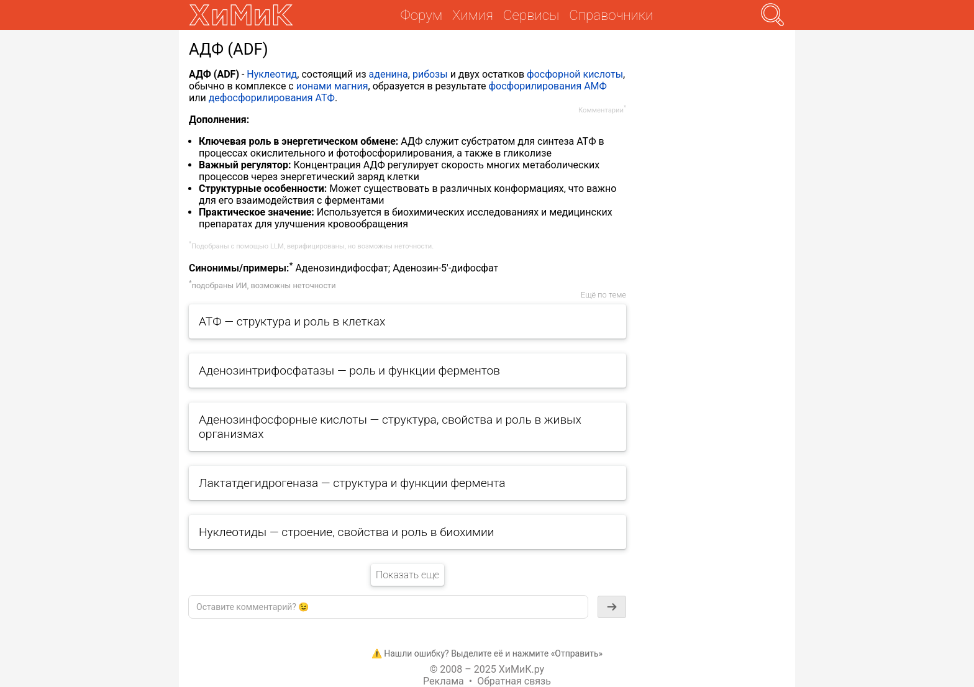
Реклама (443, 681)
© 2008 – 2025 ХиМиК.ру (487, 669)
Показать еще (407, 575)
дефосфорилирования (261, 98)
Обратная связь (514, 681)
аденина (388, 74)
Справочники (611, 15)
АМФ (595, 86)
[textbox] (388, 607)
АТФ (325, 98)
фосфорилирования (534, 86)
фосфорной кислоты (575, 74)
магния (351, 86)
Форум (421, 15)
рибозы (430, 74)
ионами (314, 86)
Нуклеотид (272, 74)
